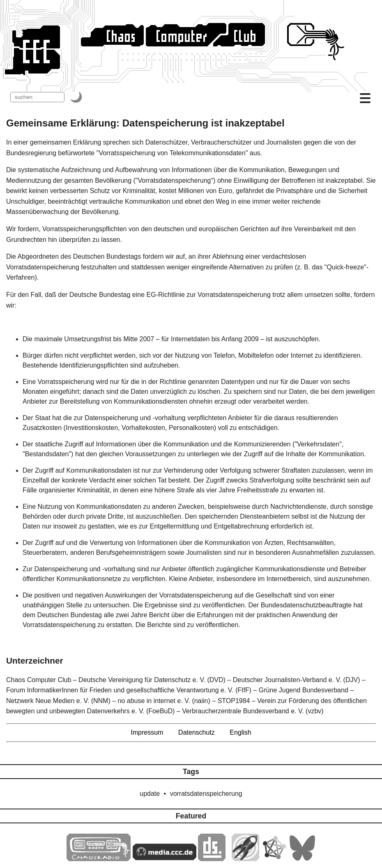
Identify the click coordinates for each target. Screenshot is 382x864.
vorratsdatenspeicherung (206, 793)
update (150, 793)
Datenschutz (196, 732)
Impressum (147, 732)
